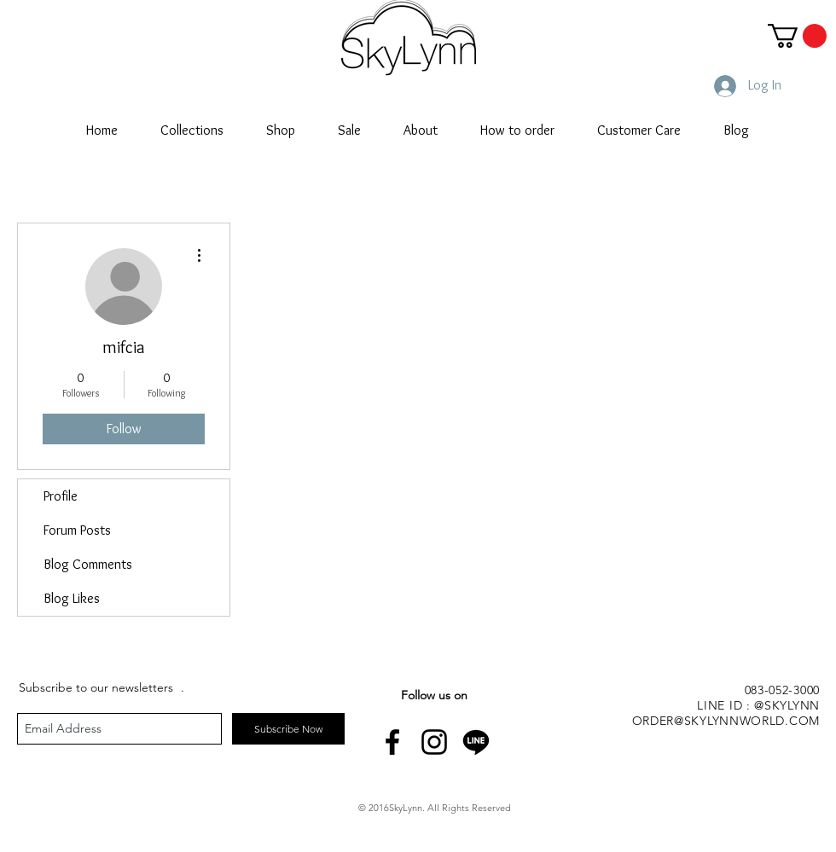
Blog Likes (72, 598)
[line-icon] (476, 742)
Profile (61, 496)
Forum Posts (77, 530)
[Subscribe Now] (288, 729)
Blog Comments (88, 564)
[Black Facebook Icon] (392, 742)
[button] (797, 36)
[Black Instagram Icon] (434, 742)
